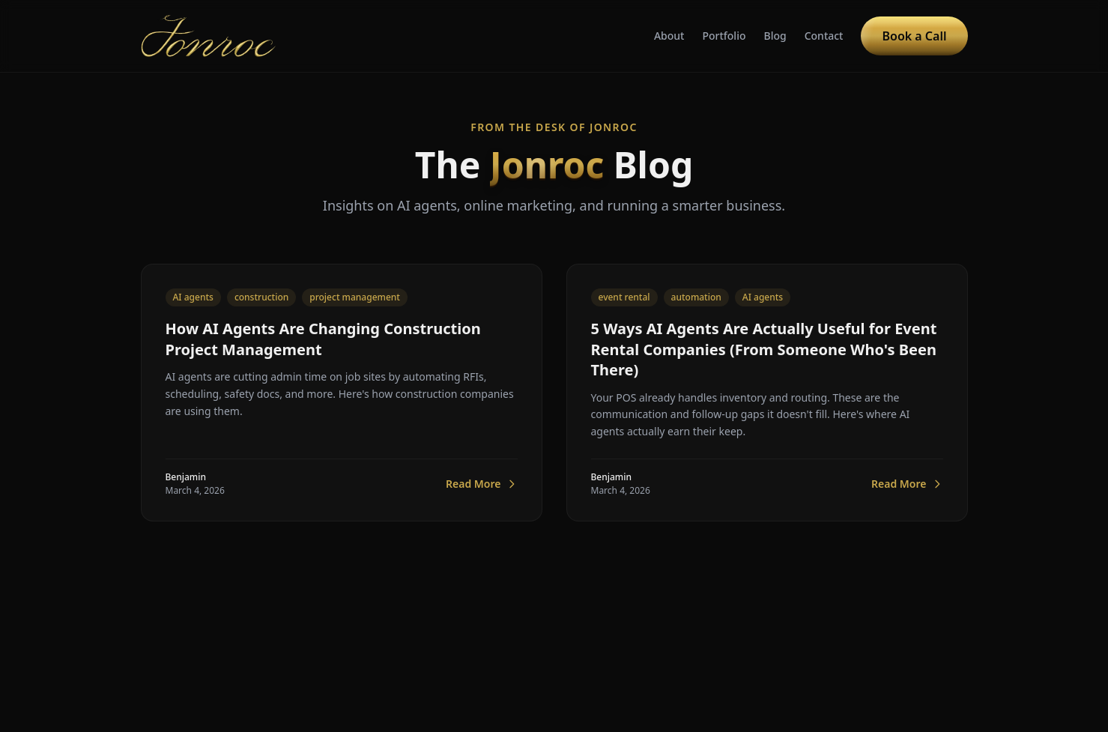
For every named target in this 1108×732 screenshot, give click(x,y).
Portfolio (723, 35)
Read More (481, 484)
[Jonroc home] (208, 36)
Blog (774, 35)
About (669, 35)
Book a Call (914, 36)
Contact (824, 35)
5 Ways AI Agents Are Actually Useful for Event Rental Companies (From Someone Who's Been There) (764, 349)
